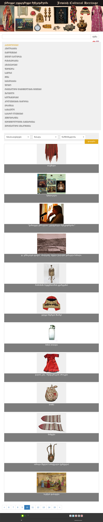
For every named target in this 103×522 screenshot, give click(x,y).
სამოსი (8, 73)
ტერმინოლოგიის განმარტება (20, 122)
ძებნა (94, 37)
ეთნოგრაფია (11, 118)
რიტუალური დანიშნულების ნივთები (23, 89)
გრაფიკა (9, 106)
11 (33, 507)
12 (38, 507)
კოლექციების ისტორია (16, 101)
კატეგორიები (11, 45)
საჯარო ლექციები (14, 114)
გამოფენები (11, 53)
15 (55, 507)
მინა (7, 77)
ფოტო (8, 85)
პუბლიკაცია (11, 49)
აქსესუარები (11, 65)
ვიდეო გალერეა (13, 57)
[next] (59, 507)
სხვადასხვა (10, 81)
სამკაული (10, 110)
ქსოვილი (9, 93)
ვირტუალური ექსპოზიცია (18, 126)
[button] (17, 137)
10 (27, 507)
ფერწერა (9, 69)
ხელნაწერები (12, 97)
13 (44, 507)
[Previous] (4, 507)
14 (49, 507)
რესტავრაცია (11, 61)
